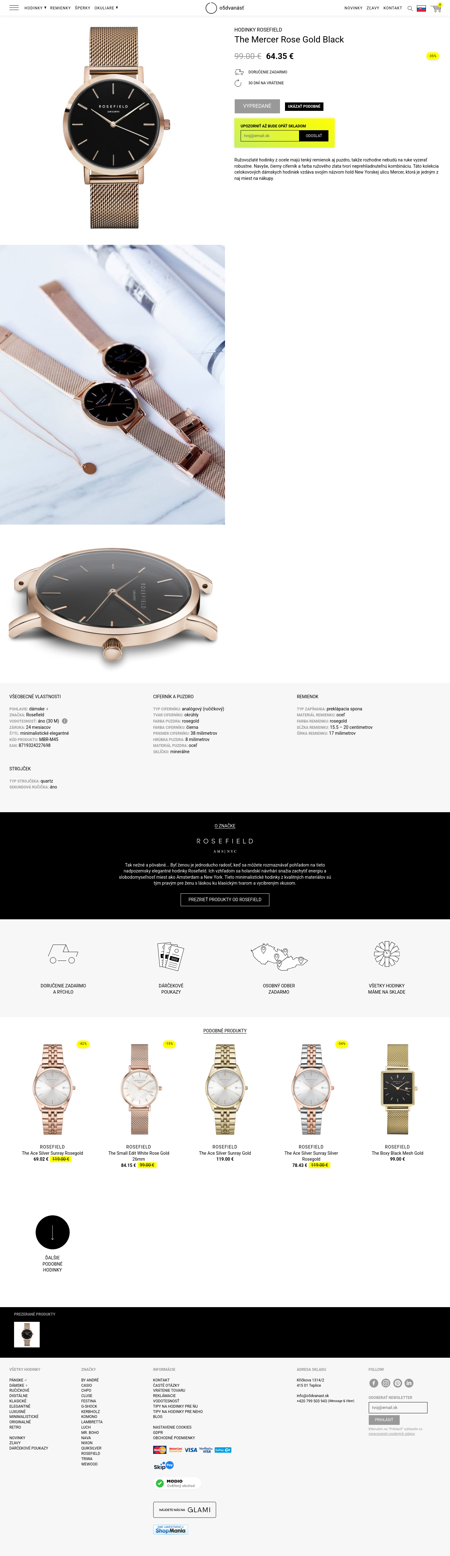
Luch (86, 1427)
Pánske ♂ (18, 1380)
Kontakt (161, 1380)
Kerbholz (90, 1412)
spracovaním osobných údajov (392, 1434)
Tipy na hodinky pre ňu (175, 1406)
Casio (86, 1385)
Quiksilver (91, 1448)
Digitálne (18, 1396)
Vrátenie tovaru (169, 1390)
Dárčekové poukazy (28, 1448)
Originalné (20, 1422)
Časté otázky (166, 1385)
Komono (89, 1417)
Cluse (86, 1396)
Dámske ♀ (18, 1385)
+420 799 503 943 (312, 1401)
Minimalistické (23, 1417)
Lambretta (91, 1422)
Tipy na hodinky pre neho (178, 1412)
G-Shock (89, 1406)
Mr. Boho (90, 1432)
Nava (86, 1438)
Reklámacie (164, 1396)
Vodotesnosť (166, 1401)
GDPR (158, 1432)
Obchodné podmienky (174, 1438)
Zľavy (15, 1443)
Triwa (86, 1459)
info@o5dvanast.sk (313, 1396)
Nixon (86, 1443)
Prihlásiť (384, 1420)
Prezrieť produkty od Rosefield (224, 899)
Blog (157, 1417)
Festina (88, 1401)
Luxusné (17, 1412)
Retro (15, 1427)
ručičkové (19, 1390)
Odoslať (314, 136)
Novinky (17, 1438)
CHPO (86, 1390)
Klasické (17, 1401)
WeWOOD (89, 1464)
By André (90, 1380)
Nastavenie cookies (172, 1427)
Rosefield (269, 30)
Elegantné (19, 1406)
